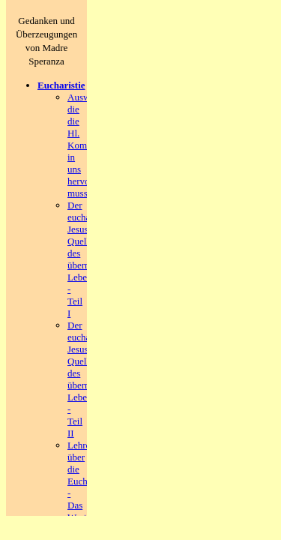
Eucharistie (61, 85)
